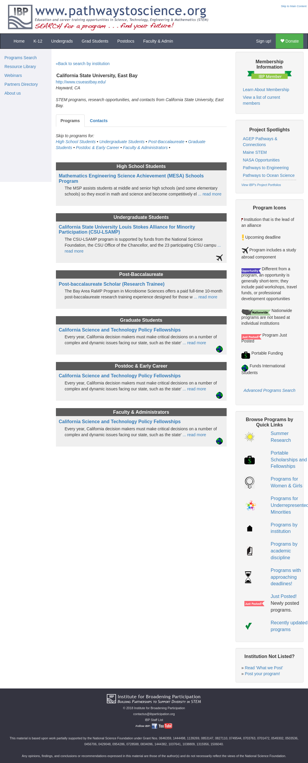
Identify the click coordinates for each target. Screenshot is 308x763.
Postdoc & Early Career (97, 147)
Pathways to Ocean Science (269, 175)
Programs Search (20, 57)
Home (19, 41)
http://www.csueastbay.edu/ (81, 82)
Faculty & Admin (158, 41)
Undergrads (62, 41)
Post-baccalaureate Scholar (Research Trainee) (112, 284)
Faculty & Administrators (145, 147)
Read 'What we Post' (264, 667)
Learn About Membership (266, 89)
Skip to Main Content (294, 6)
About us (12, 93)
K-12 (37, 41)
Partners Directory (21, 84)
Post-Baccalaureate (166, 141)
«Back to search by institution (83, 63)
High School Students (76, 141)
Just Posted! (284, 596)
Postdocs (125, 41)
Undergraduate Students (122, 141)
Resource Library (20, 66)
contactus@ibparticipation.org (154, 714)
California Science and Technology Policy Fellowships (120, 329)
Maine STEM (255, 152)
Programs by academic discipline (284, 550)
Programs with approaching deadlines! (286, 577)
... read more (209, 194)
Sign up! (263, 41)
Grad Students (95, 41)
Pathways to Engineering (266, 167)
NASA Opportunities (261, 160)
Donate (289, 41)
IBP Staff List (154, 720)
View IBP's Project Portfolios (261, 185)
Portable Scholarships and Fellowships (289, 459)
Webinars (13, 75)
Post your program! (262, 673)
